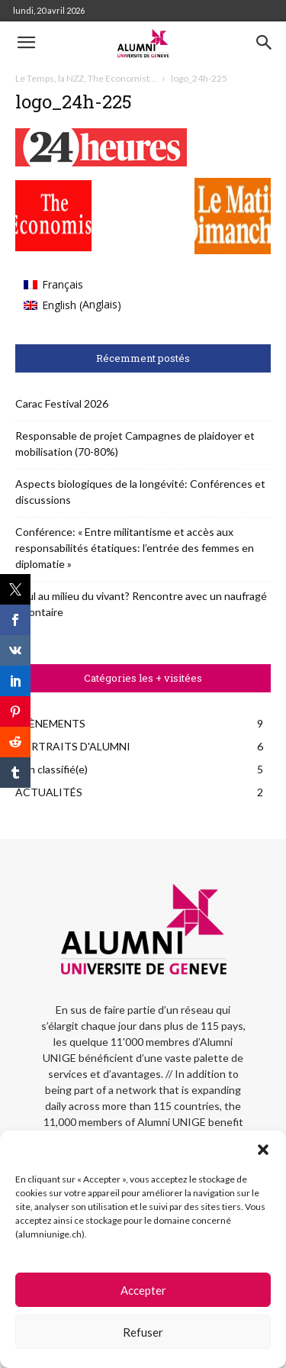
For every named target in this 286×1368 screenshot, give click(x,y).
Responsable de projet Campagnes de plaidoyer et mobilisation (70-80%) (135, 443)
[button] (263, 1149)
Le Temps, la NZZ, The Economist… (85, 78)
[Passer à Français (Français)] (72, 285)
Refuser (143, 1332)
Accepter (143, 1290)
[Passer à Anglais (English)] (72, 305)
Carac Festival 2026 (61, 403)
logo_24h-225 (73, 101)
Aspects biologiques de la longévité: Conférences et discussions (140, 491)
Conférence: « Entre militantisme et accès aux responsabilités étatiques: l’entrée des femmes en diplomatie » (134, 547)
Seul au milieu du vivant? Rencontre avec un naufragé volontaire (141, 603)
